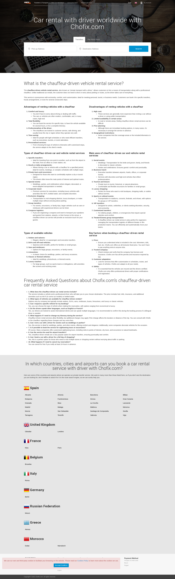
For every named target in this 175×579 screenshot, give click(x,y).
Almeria (60, 395)
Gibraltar (28, 431)
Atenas (27, 529)
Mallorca (93, 407)
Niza (26, 448)
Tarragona (29, 415)
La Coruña (94, 403)
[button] (129, 3)
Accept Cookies (61, 565)
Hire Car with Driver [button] (57, 3)
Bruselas (28, 464)
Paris (59, 448)
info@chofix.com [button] (86, 3)
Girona (92, 399)
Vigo (124, 415)
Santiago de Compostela (99, 411)
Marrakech (62, 546)
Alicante (28, 395)
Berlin (27, 497)
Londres (61, 431)
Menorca (126, 407)
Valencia (93, 415)
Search (138, 49)
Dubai (27, 546)
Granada (28, 403)
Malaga (60, 407)
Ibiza (59, 403)
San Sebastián (63, 411)
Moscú (27, 513)
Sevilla (125, 411)
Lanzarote (126, 403)
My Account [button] (145, 3)
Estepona (28, 399)
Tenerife (61, 415)
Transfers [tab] (79, 39)
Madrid (27, 407)
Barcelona (94, 395)
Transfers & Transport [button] (41, 3)
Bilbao (125, 395)
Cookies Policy (82, 561)
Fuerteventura (63, 399)
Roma (27, 480)
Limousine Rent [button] (73, 3)
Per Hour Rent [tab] (94, 39)
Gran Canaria (128, 399)
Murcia (27, 411)
